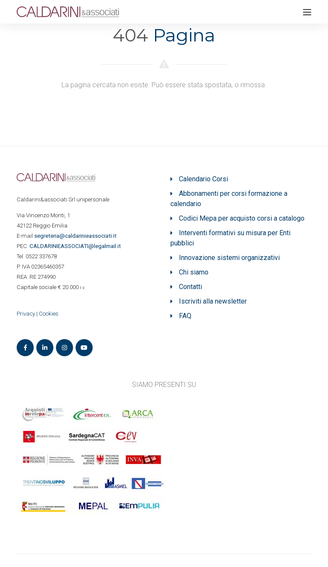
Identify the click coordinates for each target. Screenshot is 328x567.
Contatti (190, 287)
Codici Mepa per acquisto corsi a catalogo (242, 218)
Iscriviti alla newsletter (213, 301)
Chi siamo (193, 272)
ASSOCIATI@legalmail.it (76, 246)
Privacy (26, 313)
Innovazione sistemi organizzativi (229, 258)
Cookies (49, 313)
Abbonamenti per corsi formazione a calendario (228, 198)
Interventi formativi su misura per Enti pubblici (230, 238)
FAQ (185, 316)
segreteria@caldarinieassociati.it (76, 236)
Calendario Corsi (203, 179)
